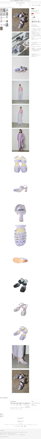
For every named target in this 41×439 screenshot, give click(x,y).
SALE (36, 424)
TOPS (14, 424)
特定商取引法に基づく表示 (22, 434)
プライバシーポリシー (16, 434)
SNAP (11, 432)
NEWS (0, 432)
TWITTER (4, 433)
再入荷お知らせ (35, 21)
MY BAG (40, 5)
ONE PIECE (17, 424)
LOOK (2, 432)
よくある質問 (8, 434)
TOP (0, 7)
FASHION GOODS (30, 424)
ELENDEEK (32, 9)
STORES (19, 432)
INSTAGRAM (1, 433)
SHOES (20, 5)
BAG (24, 424)
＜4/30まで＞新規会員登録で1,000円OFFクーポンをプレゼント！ (20, 0)
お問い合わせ (1, 434)
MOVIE (13, 432)
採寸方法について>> (28, 406)
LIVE (15, 433)
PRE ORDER (7, 424)
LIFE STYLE (34, 424)
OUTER (19, 424)
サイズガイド (5, 434)
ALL (9, 424)
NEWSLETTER (12, 433)
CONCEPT (16, 432)
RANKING (12, 424)
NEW (4, 424)
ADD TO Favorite (38, 21)
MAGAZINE (5, 432)
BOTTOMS (22, 424)
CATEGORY (26, 432)
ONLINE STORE (3, 7)
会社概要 (12, 434)
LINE (6, 433)
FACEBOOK (9, 433)
